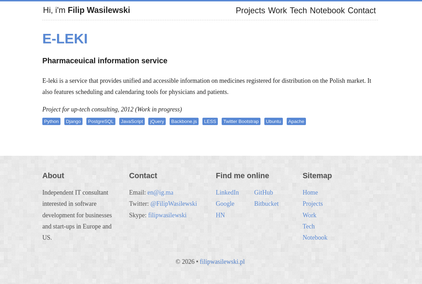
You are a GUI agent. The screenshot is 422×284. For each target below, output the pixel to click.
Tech (298, 10)
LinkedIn (227, 192)
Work (277, 10)
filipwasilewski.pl (222, 261)
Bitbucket (266, 203)
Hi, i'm (86, 10)
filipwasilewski (167, 215)
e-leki (65, 38)
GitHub (263, 192)
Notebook (327, 10)
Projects (250, 10)
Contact (362, 10)
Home (310, 192)
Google (225, 203)
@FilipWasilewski (173, 203)
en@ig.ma (160, 192)
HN (220, 215)
